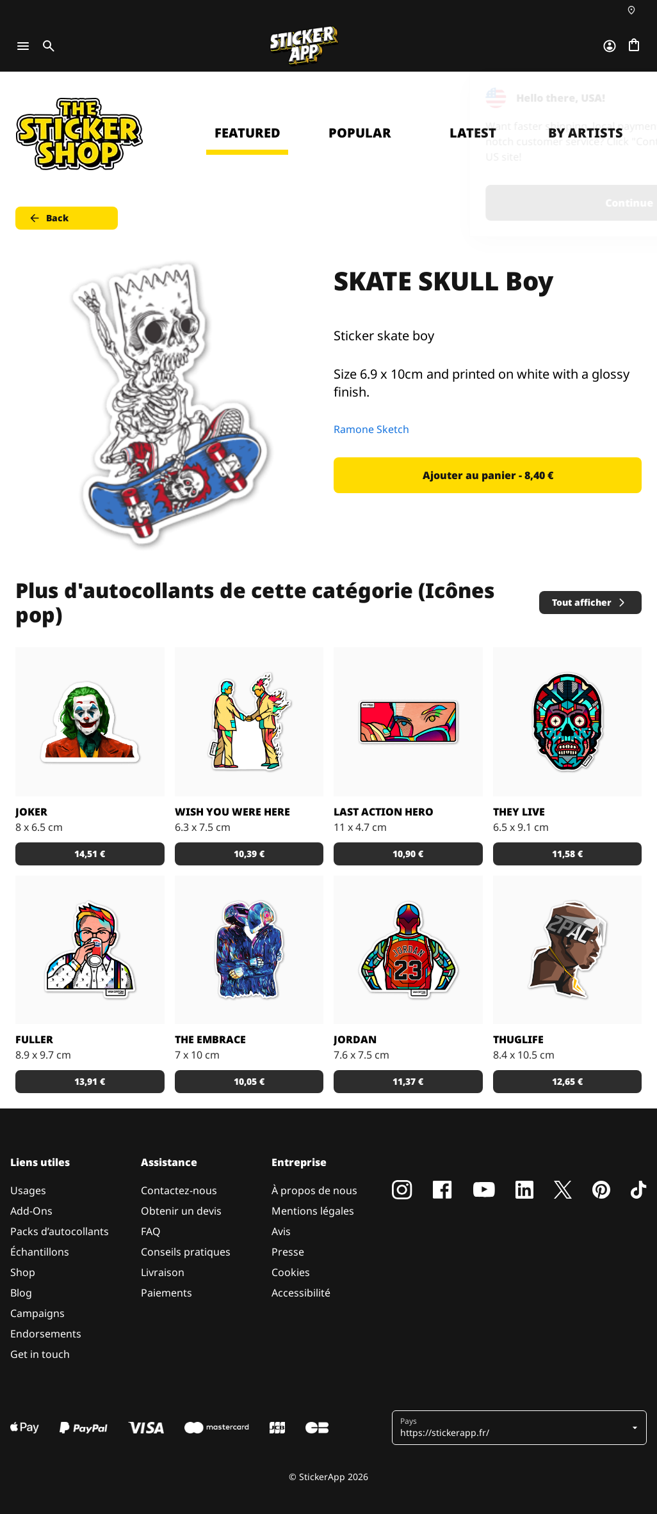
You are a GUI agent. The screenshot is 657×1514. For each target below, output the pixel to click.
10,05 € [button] (249, 1081)
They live (519, 812)
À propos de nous (314, 1190)
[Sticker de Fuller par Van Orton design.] (90, 950)
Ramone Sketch (371, 429)
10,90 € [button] (408, 854)
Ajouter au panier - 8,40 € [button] (488, 475)
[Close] (618, 98)
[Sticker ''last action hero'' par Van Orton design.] (408, 721)
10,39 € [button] (249, 854)
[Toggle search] (46, 46)
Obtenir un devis (181, 1211)
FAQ (151, 1231)
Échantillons (39, 1252)
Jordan (355, 1039)
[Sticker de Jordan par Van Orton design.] (408, 950)
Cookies (291, 1272)
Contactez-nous (179, 1190)
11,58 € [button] (567, 854)
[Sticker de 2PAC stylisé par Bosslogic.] (567, 950)
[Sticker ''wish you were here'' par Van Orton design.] (249, 721)
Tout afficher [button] (589, 602)
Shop (22, 1272)
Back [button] (48, 218)
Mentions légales (313, 1211)
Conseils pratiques (186, 1252)
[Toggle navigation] (23, 46)
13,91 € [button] (89, 1081)
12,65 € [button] (567, 1081)
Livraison (162, 1272)
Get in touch (40, 1354)
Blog (21, 1293)
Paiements (166, 1293)
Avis (281, 1231)
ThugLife (518, 1039)
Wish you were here (232, 812)
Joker (31, 812)
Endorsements (45, 1334)
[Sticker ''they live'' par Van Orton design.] (567, 721)
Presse (288, 1252)
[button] (514, 1427)
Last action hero (384, 812)
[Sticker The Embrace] (249, 950)
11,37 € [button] (408, 1081)
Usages (28, 1190)
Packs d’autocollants (59, 1231)
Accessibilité (301, 1293)
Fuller (34, 1039)
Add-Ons (31, 1211)
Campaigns (37, 1313)
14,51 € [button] (89, 854)
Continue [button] (485, 203)
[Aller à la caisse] (634, 46)
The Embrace (210, 1039)
